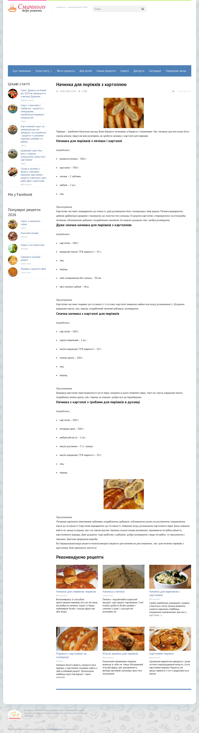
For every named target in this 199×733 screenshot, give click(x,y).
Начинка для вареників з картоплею (164, 593)
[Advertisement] (99, 41)
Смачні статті (108, 595)
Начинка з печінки (114, 591)
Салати (124, 71)
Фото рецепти (66, 71)
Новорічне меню (176, 71)
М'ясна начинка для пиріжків (120, 653)
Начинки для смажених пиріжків (76, 591)
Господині (155, 71)
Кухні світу (42, 71)
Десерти (139, 71)
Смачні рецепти (106, 71)
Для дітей (85, 71)
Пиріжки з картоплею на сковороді (71, 655)
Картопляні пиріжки (161, 653)
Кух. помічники (22, 71)
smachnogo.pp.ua (54, 729)
